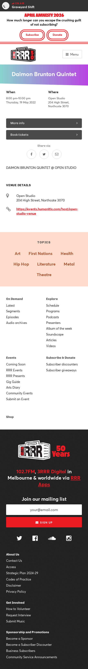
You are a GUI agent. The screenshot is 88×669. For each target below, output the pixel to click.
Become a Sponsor (19, 638)
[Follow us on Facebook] (35, 539)
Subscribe (32, 35)
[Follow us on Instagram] (68, 539)
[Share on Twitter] (44, 154)
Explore (52, 299)
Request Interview (18, 615)
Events (11, 358)
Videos (51, 346)
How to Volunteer (18, 609)
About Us (12, 554)
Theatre (44, 274)
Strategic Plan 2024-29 (22, 573)
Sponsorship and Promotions (27, 632)
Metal (69, 264)
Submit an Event (17, 399)
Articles (51, 340)
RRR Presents (15, 376)
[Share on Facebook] (31, 154)
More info (44, 123)
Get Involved (15, 603)
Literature (46, 264)
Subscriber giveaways (61, 370)
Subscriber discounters (62, 364)
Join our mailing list (44, 499)
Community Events (19, 393)
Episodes (12, 317)
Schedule (52, 305)
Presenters (53, 323)
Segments (13, 311)
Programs (53, 311)
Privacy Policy (16, 591)
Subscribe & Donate (60, 358)
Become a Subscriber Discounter (29, 645)
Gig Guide (13, 382)
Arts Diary (13, 387)
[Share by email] (56, 154)
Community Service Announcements (31, 657)
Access (11, 567)
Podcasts (52, 317)
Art (17, 253)
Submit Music (15, 621)
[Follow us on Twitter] (19, 538)
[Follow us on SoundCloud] (52, 538)
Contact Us (14, 561)
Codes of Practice (18, 579)
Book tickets (44, 135)
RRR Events (14, 370)
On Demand (14, 299)
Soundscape (54, 334)
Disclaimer (13, 585)
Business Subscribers (20, 651)
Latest (10, 305)
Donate (57, 35)
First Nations (40, 253)
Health (67, 253)
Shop (10, 417)
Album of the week (59, 328)
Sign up (44, 522)
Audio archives (16, 323)
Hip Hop (21, 264)
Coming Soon (16, 364)
